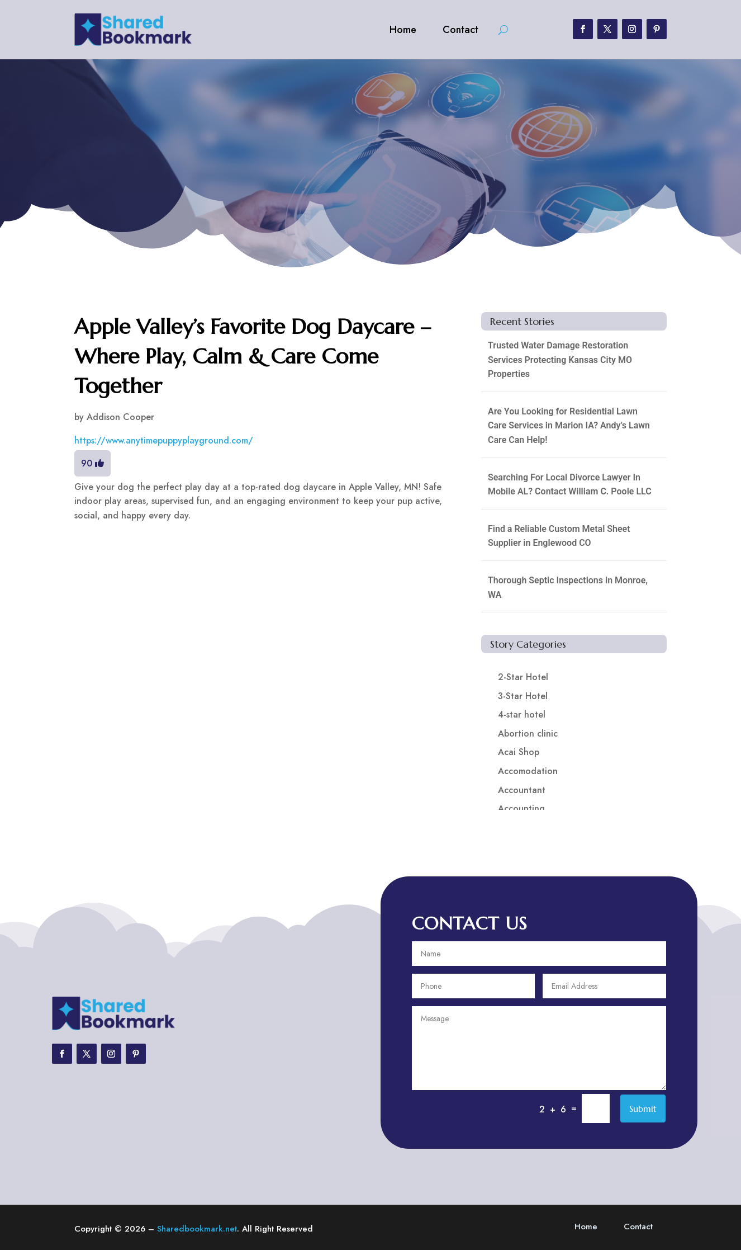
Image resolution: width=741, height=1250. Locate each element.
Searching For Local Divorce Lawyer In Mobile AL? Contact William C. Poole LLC (570, 484)
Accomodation (528, 771)
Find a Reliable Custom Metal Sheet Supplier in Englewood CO (559, 536)
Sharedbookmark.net (197, 1229)
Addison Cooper (120, 417)
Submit (643, 1108)
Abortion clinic (528, 733)
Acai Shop (518, 752)
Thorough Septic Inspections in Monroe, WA (568, 587)
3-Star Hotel (523, 696)
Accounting (521, 808)
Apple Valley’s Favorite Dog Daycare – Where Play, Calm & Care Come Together (252, 356)
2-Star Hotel (523, 677)
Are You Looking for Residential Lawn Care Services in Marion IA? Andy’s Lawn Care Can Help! (569, 425)
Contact (460, 29)
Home (403, 29)
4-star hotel (521, 714)
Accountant (521, 790)
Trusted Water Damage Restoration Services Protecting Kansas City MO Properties (560, 359)
